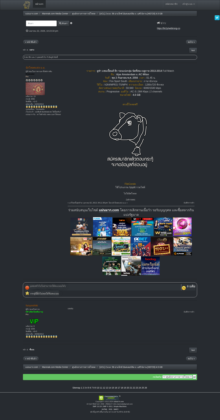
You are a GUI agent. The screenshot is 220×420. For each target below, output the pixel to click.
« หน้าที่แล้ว (31, 42)
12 (104, 388)
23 (137, 388)
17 (119, 388)
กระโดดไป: (157, 377)
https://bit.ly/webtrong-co (168, 28)
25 (143, 388)
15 (113, 388)
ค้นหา (63, 23)
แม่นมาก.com (109, 210)
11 (101, 388)
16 (116, 388)
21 (131, 388)
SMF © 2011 (108, 406)
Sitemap (76, 388)
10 (98, 388)
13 (107, 388)
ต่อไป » (191, 42)
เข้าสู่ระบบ (188, 4)
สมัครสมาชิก (171, 4)
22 (134, 388)
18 (122, 388)
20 (128, 388)
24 (140, 388)
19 (125, 388)
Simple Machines (120, 406)
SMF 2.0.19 (97, 406)
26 (146, 388)
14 (110, 388)
